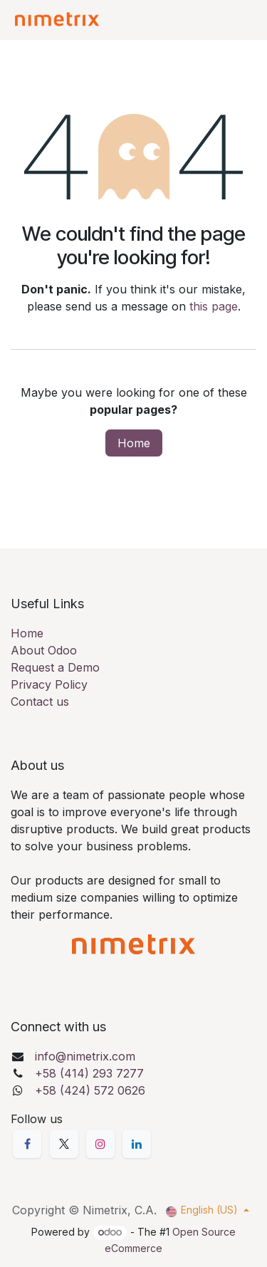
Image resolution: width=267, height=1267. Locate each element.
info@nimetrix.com (85, 1056)
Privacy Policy (49, 684)
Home (133, 443)
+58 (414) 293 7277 (89, 1073)
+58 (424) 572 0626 (90, 1090)
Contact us (40, 701)
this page (213, 306)
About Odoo (44, 650)
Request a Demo (55, 667)
